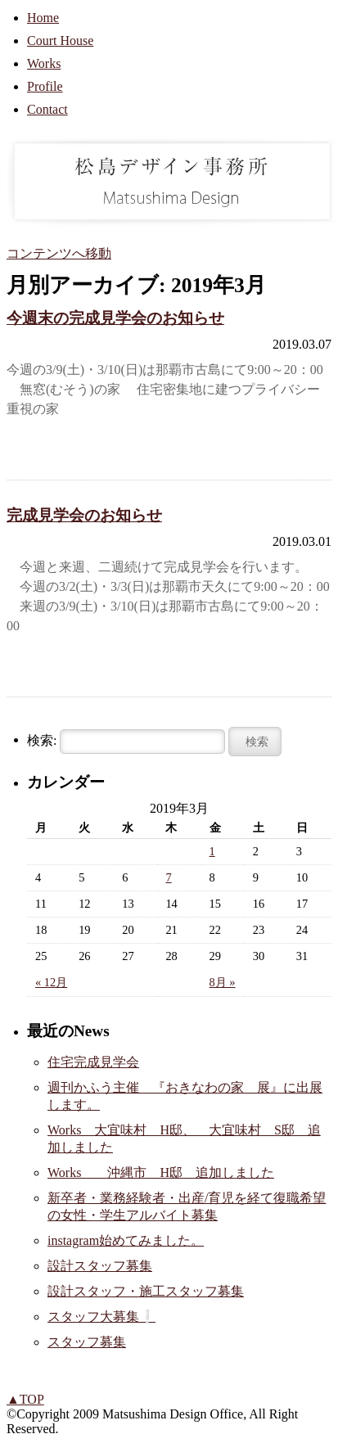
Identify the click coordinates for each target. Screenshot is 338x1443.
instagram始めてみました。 (125, 1240)
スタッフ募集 (86, 1342)
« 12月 (51, 982)
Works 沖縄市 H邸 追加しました (160, 1172)
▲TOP (25, 1399)
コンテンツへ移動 (59, 253)
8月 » (223, 982)
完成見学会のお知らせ (84, 515)
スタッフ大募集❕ (101, 1317)
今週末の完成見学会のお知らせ (115, 318)
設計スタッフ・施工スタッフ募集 (145, 1291)
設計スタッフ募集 (99, 1266)
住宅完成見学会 (93, 1062)
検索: (41, 740)
